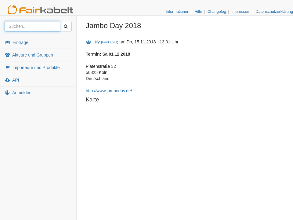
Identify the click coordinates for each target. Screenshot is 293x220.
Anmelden (18, 92)
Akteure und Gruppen (29, 55)
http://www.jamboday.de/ (109, 90)
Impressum (240, 11)
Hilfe (198, 11)
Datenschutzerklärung (274, 11)
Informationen (177, 11)
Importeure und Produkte (32, 67)
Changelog (217, 11)
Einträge (16, 42)
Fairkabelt (109, 42)
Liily (93, 41)
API (12, 80)
